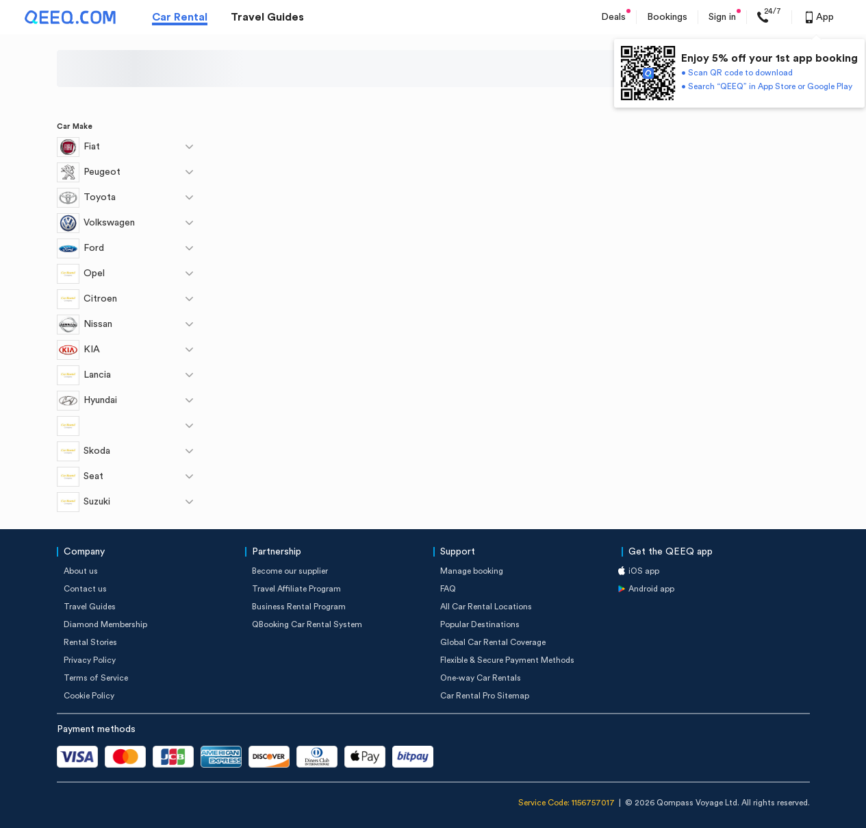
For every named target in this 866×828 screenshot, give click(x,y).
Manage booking (471, 571)
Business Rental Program (299, 606)
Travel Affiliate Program (296, 589)
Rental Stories (90, 642)
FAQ (448, 589)
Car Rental (179, 17)
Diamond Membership (105, 624)
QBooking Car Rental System (307, 624)
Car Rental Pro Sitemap (484, 696)
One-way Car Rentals (480, 678)
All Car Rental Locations (486, 606)
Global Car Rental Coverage (493, 642)
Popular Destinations (480, 624)
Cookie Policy (89, 696)
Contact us (85, 589)
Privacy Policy (90, 660)
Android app (651, 589)
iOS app (643, 571)
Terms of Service (96, 678)
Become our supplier (290, 571)
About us (81, 571)
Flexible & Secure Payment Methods (507, 660)
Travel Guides (267, 17)
